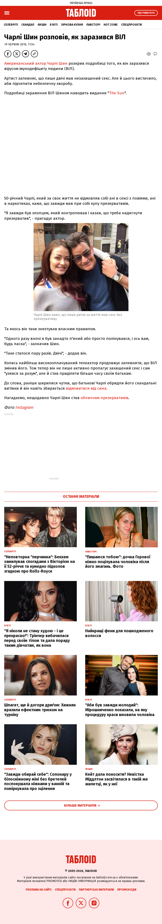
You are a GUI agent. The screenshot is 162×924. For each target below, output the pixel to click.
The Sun (116, 93)
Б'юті (54, 24)
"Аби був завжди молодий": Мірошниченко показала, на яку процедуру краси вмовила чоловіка (119, 710)
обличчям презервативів (104, 397)
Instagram (24, 407)
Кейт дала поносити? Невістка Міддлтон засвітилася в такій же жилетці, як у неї (116, 779)
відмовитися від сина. (87, 388)
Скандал (27, 24)
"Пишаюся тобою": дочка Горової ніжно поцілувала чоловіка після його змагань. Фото (117, 562)
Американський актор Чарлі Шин (36, 63)
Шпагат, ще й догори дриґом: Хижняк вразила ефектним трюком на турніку (40, 710)
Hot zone (111, 24)
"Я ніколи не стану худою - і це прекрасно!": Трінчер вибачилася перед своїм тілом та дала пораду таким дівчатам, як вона (37, 638)
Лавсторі (93, 24)
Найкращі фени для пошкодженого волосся (119, 633)
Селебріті (11, 24)
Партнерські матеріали (96, 889)
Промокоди (126, 889)
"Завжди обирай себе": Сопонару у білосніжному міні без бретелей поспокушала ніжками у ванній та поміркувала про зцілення (38, 781)
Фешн (42, 24)
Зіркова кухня (72, 24)
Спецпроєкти (131, 24)
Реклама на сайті (38, 889)
